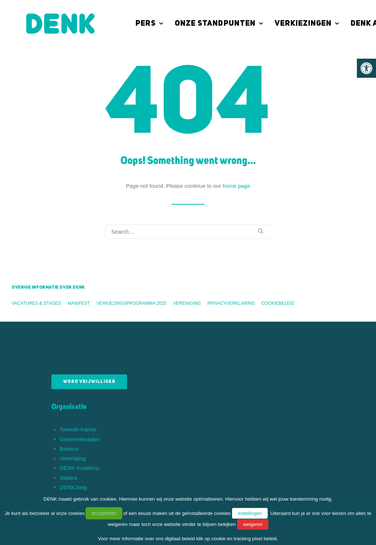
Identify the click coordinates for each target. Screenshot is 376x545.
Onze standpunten (204, 24)
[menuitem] (137, 23)
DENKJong (73, 487)
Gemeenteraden (80, 439)
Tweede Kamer (78, 429)
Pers (135, 24)
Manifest (79, 303)
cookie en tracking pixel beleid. (245, 538)
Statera (68, 478)
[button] (366, 68)
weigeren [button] (253, 524)
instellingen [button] (250, 513)
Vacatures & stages (36, 303)
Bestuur (69, 449)
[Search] (188, 231)
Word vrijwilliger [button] (89, 382)
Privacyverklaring (231, 303)
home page (236, 186)
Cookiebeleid (277, 303)
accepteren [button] (103, 513)
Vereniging (186, 303)
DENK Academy (80, 468)
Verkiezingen (292, 24)
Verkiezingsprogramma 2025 (131, 303)
